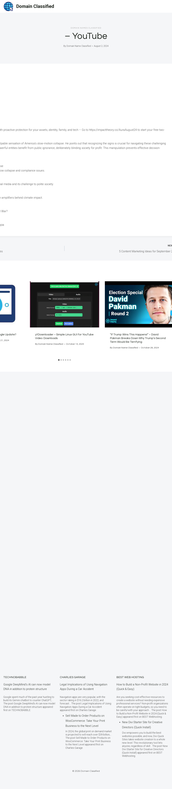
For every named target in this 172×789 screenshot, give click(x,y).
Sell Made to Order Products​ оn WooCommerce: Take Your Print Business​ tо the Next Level (85, 721)
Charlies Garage (73, 677)
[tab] (59, 360)
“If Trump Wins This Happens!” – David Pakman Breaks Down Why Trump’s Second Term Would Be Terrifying (138, 338)
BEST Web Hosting (130, 677)
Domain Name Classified (79, 46)
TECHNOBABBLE (14, 677)
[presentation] (64, 304)
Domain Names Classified (86, 28)
